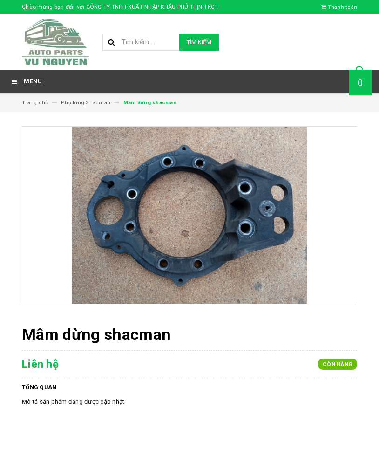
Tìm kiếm (199, 42)
